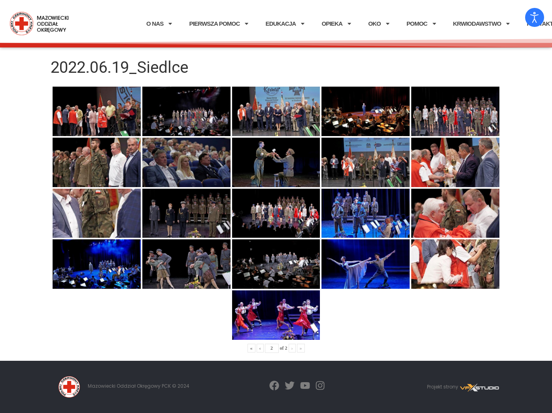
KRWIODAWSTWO (482, 23)
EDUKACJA (285, 23)
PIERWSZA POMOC (219, 23)
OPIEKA (336, 23)
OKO (379, 23)
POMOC (421, 23)
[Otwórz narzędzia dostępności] (534, 17)
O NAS (160, 23)
